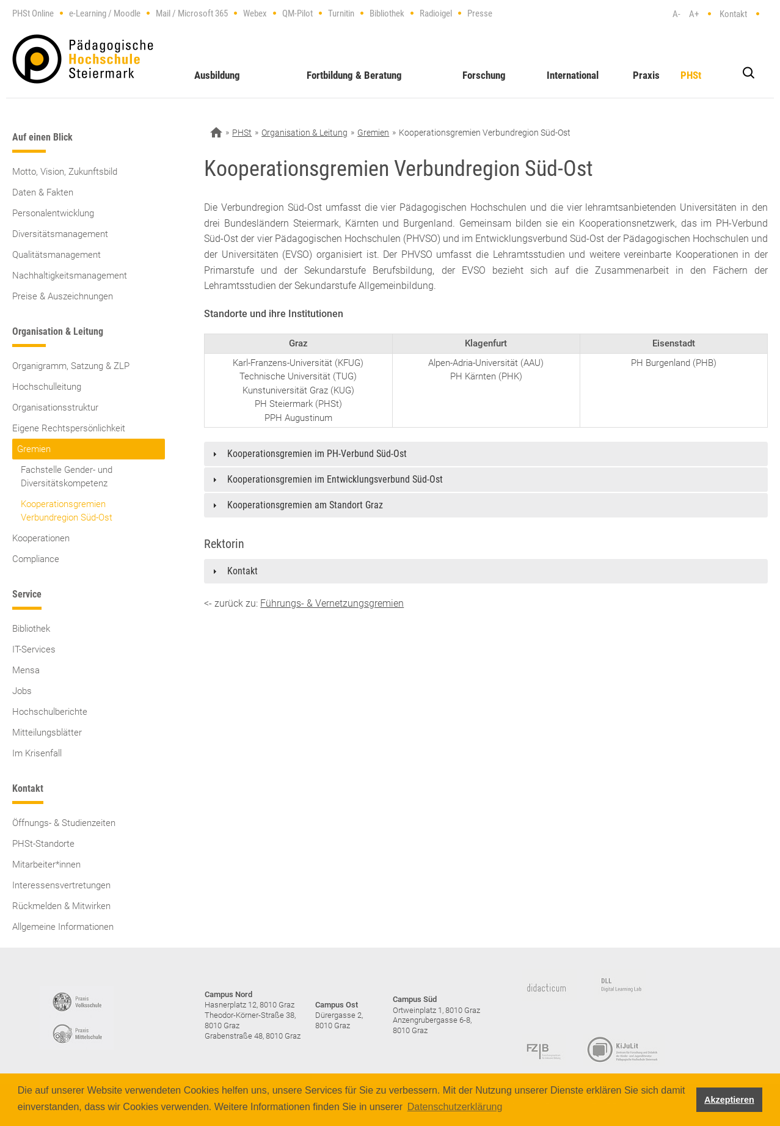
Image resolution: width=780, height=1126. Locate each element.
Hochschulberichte (49, 711)
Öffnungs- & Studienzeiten (63, 822)
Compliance (35, 559)
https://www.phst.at (82, 59)
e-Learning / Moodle (104, 13)
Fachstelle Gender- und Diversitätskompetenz (66, 476)
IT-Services (34, 649)
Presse (479, 13)
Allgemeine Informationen (63, 926)
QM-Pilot (297, 13)
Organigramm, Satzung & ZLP (70, 365)
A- (676, 14)
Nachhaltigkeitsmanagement (69, 275)
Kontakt (733, 14)
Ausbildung (217, 75)
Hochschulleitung (46, 386)
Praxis (646, 75)
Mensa (26, 670)
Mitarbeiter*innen (46, 864)
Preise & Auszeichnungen (62, 296)
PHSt (690, 75)
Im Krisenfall (37, 753)
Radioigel (436, 13)
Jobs (22, 690)
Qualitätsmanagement (56, 254)
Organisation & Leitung (304, 132)
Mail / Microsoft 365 (192, 13)
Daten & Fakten (42, 192)
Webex (255, 13)
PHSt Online (33, 13)
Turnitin (341, 13)
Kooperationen (41, 538)
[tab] (486, 454)
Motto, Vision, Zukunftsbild (64, 171)
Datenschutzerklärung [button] (455, 1107)
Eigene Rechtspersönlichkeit (68, 428)
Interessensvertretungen (61, 885)
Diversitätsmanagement (60, 233)
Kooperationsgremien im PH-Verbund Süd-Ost (317, 453)
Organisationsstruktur (55, 407)
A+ (694, 14)
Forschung (484, 75)
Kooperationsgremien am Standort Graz (305, 505)
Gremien (34, 449)
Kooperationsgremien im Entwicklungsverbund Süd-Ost (335, 479)
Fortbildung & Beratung (354, 75)
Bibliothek (387, 13)
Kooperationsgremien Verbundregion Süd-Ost (66, 511)
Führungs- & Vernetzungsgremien (332, 603)
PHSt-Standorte (43, 843)
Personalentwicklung (53, 213)
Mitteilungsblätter (47, 732)
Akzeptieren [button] (729, 1100)
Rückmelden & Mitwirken (61, 906)
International (573, 75)
